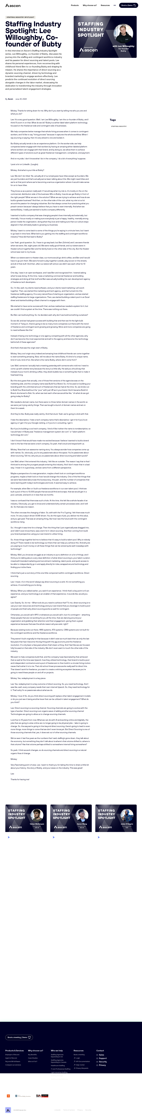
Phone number (82, 934)
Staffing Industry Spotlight (20, 17)
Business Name (82, 921)
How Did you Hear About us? (88, 946)
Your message (81, 958)
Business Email (82, 909)
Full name (79, 897)
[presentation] (91, 988)
